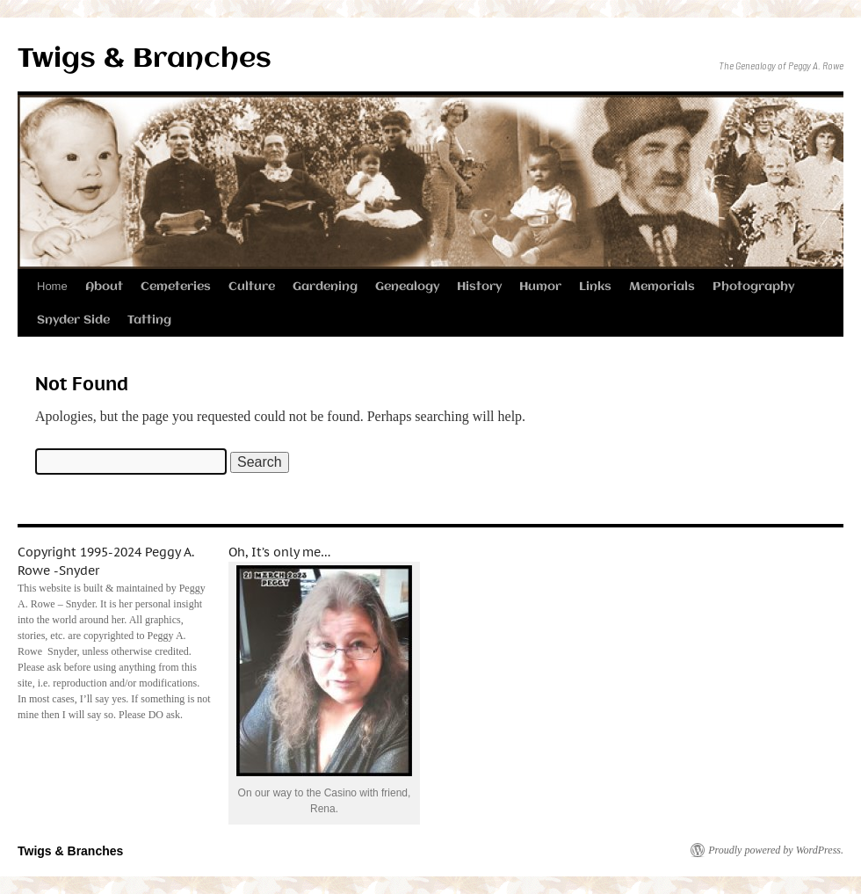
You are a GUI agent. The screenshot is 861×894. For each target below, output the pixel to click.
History (479, 286)
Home (52, 286)
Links (595, 286)
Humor (540, 286)
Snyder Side (73, 320)
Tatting (149, 320)
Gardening (325, 286)
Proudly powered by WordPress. (775, 850)
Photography (753, 286)
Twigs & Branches (144, 59)
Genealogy (407, 286)
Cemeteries (176, 286)
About (104, 286)
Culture (251, 286)
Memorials (662, 286)
